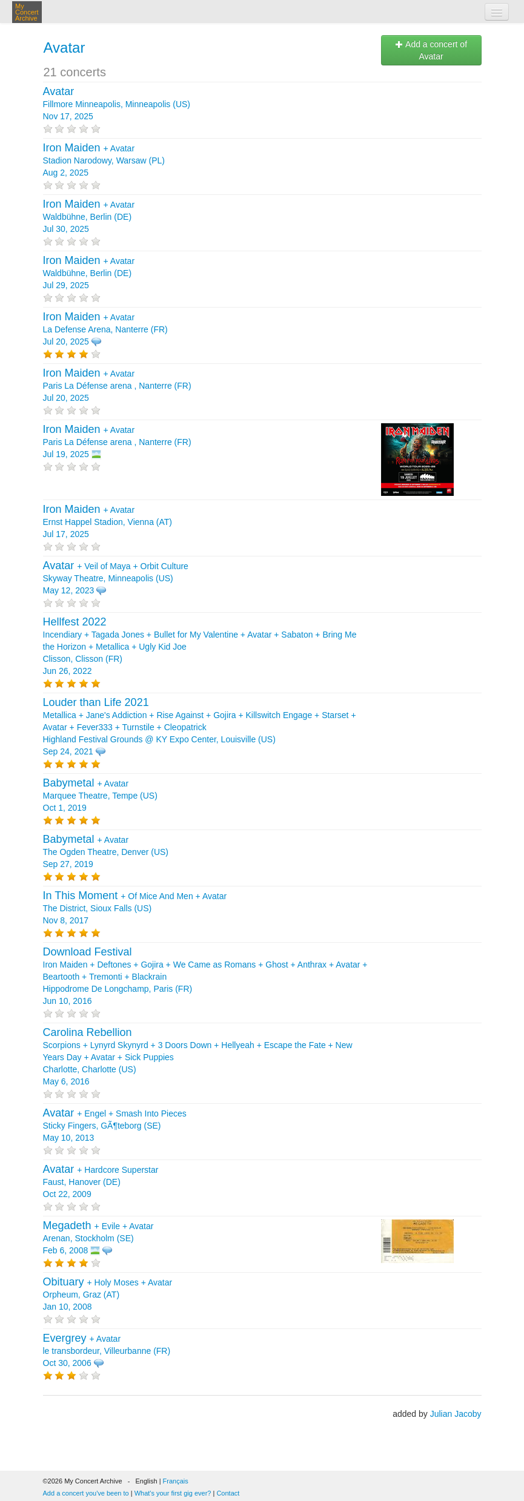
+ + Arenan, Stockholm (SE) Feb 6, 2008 (98, 1238)
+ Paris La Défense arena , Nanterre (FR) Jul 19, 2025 (117, 442)
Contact (227, 1493)
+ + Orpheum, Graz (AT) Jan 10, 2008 (108, 1294)
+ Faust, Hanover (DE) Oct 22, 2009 (101, 1182)
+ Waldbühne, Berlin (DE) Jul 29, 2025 (89, 273)
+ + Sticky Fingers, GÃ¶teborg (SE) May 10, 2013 (115, 1126)
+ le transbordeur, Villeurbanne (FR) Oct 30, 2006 (107, 1351)
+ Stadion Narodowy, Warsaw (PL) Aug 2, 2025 (104, 160)
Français (175, 1481)
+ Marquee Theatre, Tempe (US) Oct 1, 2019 (100, 796)
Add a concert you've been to (86, 1493)
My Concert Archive (27, 12)
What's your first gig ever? (172, 1493)
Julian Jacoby (456, 1414)
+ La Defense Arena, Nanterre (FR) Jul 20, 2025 (105, 329)
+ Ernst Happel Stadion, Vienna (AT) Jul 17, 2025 (108, 522)
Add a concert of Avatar (431, 50)
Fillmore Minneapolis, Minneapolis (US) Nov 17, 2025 (117, 104)
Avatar (64, 47)
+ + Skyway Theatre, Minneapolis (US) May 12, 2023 (115, 578)
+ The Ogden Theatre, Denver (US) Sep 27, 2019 (106, 852)
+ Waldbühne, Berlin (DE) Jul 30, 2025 (89, 217)
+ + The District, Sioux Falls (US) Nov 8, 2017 (135, 908)
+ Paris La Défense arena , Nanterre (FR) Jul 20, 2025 (117, 386)
